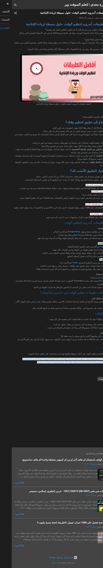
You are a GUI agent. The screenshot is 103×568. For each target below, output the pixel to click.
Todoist (91, 246)
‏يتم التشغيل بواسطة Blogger (51, 557)
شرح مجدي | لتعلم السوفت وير (73, 4)
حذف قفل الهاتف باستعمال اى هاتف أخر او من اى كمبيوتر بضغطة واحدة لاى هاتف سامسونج (56, 459)
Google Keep (62, 231)
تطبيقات (90, 379)
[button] (3, 13)
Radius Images (44, 563)
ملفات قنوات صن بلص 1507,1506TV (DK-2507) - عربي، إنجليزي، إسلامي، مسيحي (59, 491)
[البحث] (3, 5)
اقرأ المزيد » (7, 483)
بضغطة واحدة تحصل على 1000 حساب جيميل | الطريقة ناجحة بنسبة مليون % (63, 522)
